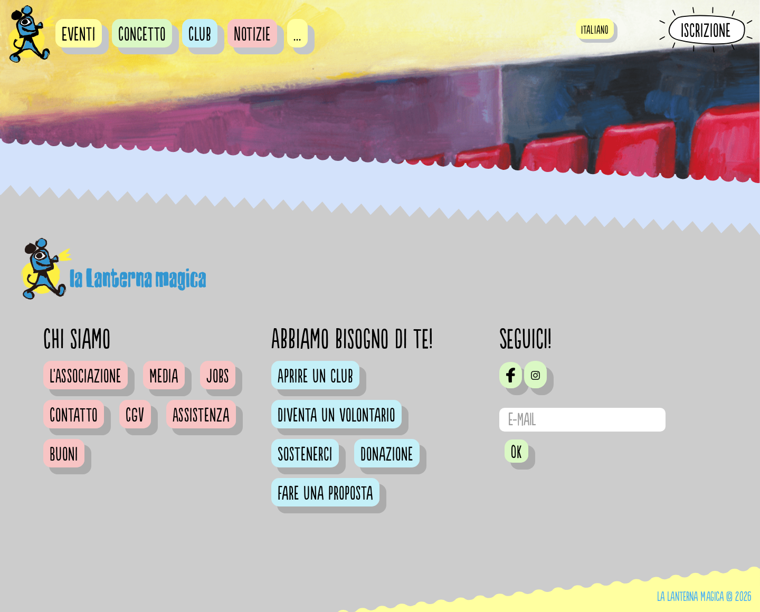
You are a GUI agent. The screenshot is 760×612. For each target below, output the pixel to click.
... (297, 35)
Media (163, 377)
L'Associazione (85, 377)
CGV (135, 416)
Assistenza (201, 416)
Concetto (142, 35)
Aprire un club (315, 377)
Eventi (79, 35)
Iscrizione (706, 30)
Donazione (386, 455)
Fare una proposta (325, 494)
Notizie (252, 35)
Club (199, 35)
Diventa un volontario (336, 416)
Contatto (74, 416)
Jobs (217, 377)
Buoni (64, 455)
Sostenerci (305, 455)
